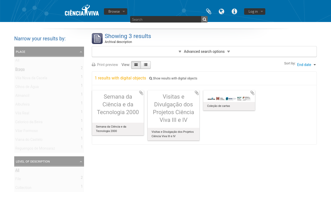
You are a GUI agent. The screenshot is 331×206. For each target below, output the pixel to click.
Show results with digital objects (173, 78)
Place (20, 51)
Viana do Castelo (28, 140)
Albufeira (22, 105)
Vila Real (22, 114)
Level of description (33, 161)
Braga (20, 70)
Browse (114, 11)
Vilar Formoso (26, 132)
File (18, 180)
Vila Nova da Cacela (31, 79)
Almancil (22, 96)
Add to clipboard (141, 92)
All (17, 61)
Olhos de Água (27, 88)
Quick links (234, 11)
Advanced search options (204, 51)
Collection (23, 189)
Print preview (105, 65)
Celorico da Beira (28, 123)
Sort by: (290, 63)
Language (221, 11)
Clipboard (208, 11)
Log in (253, 11)
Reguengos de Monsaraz (35, 149)
